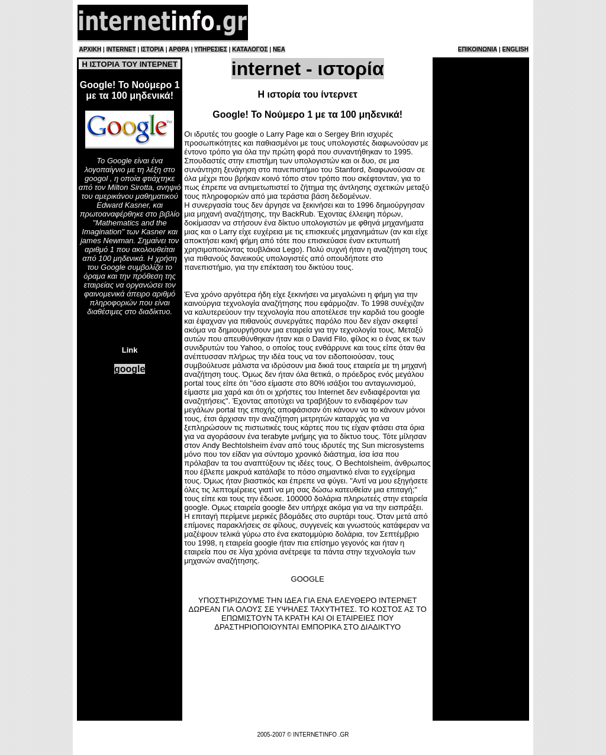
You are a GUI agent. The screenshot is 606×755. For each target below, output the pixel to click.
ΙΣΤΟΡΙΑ (152, 49)
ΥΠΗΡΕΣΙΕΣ (210, 49)
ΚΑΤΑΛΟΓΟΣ (249, 49)
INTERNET (121, 49)
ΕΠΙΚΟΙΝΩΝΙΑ (477, 49)
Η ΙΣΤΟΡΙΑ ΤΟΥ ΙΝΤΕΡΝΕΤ (130, 64)
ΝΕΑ (279, 49)
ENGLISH (515, 49)
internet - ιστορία (307, 68)
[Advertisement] (389, 22)
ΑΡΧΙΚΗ (90, 49)
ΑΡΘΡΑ (179, 49)
